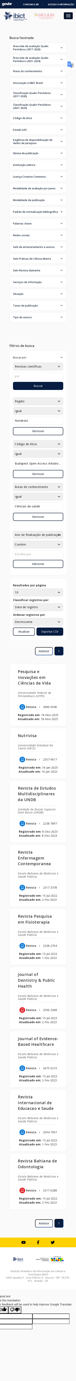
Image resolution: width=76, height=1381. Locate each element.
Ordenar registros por (29, 615)
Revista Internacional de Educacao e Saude (36, 1102)
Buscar (38, 386)
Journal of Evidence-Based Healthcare (38, 1041)
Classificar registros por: (31, 600)
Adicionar (38, 564)
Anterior (44, 651)
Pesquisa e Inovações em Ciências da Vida (34, 677)
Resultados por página (29, 585)
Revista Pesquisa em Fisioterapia (35, 919)
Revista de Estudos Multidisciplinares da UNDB (37, 794)
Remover (38, 431)
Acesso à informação (61, 4)
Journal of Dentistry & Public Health (36, 980)
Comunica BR (31, 4)
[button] (38, 48)
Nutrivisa (27, 735)
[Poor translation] (14, 1310)
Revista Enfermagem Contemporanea (34, 858)
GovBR (7, 4)
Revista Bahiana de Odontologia (37, 1163)
